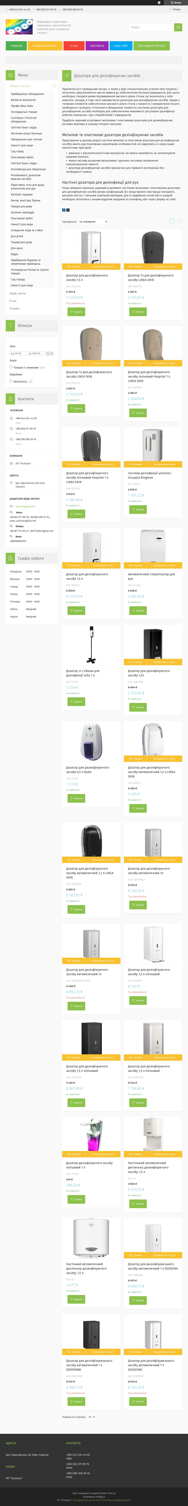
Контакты (97, 46)
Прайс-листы (18, 293)
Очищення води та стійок (27, 230)
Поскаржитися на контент (86, 1500)
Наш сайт (121, 46)
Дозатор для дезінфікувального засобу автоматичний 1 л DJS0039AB (89, 1365)
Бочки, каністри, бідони (25, 200)
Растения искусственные (26, 133)
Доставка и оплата (151, 46)
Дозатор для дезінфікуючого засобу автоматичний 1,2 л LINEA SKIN (151, 772)
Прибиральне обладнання (27, 94)
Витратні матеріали (23, 100)
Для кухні (17, 248)
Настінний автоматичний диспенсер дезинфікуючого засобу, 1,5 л (86, 1268)
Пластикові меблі (22, 218)
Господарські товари (24, 112)
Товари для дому (21, 206)
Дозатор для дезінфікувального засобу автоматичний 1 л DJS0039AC (151, 1365)
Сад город (17, 151)
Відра (14, 254)
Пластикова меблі (22, 157)
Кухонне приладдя (22, 212)
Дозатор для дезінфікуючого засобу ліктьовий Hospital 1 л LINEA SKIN (149, 376)
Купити (78, 311)
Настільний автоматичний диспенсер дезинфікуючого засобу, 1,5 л (148, 1167)
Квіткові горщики (22, 194)
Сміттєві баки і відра (24, 127)
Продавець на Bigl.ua (94, 1496)
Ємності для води (22, 145)
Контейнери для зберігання (28, 169)
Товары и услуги (45, 46)
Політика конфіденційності (116, 1500)
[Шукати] (178, 27)
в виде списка (179, 221)
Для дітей (17, 236)
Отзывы (14, 308)
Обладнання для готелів (26, 139)
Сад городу (18, 279)
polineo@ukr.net (25, 506)
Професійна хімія (22, 106)
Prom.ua (111, 1493)
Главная (16, 46)
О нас (74, 46)
